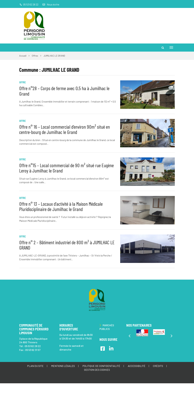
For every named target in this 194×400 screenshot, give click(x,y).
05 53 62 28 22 (33, 346)
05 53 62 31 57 (32, 349)
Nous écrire (50, 4)
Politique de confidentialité (101, 365)
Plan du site (35, 365)
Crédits (158, 365)
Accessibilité (136, 365)
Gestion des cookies (97, 369)
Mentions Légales (63, 365)
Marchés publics (106, 327)
